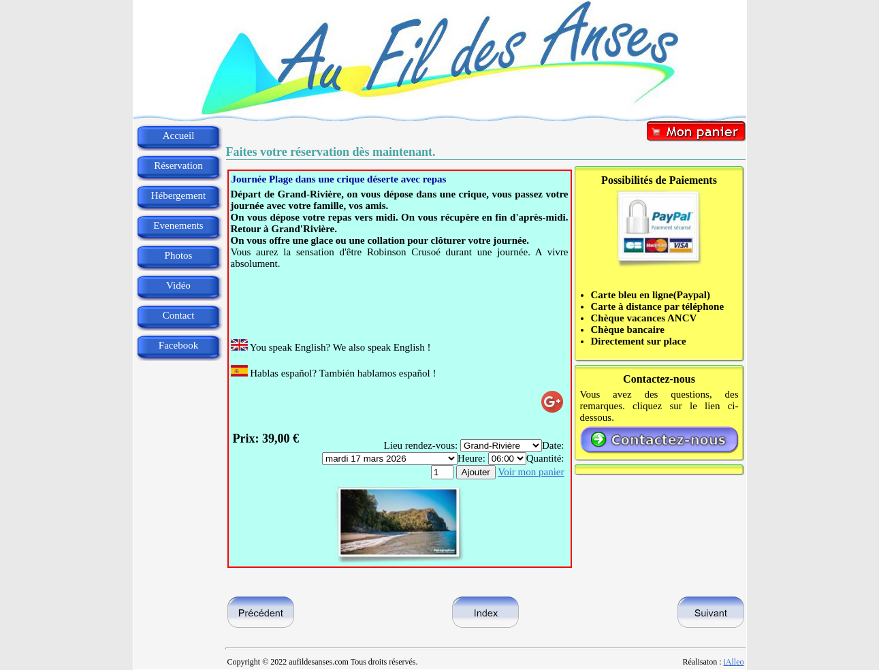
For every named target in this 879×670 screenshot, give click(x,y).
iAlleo (734, 662)
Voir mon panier (531, 471)
